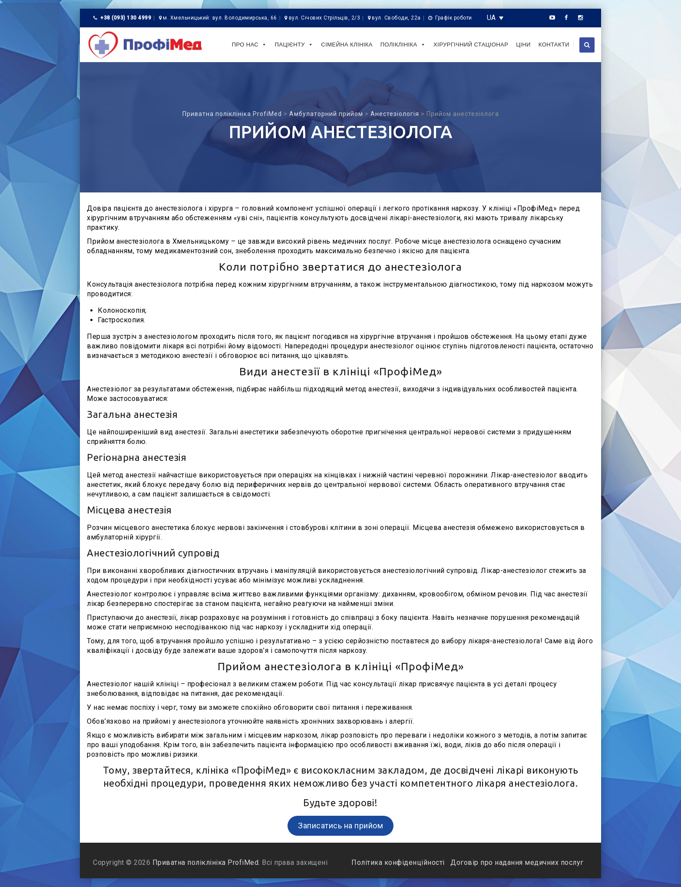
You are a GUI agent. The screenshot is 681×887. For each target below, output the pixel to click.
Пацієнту (294, 44)
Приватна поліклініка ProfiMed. (206, 862)
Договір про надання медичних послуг (516, 862)
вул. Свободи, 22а (396, 18)
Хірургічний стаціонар (470, 44)
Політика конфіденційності (398, 862)
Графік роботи (453, 18)
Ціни (523, 44)
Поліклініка (403, 44)
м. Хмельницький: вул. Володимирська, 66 (220, 18)
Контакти (554, 44)
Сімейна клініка (346, 44)
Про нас (249, 44)
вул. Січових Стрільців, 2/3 (324, 18)
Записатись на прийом (340, 825)
